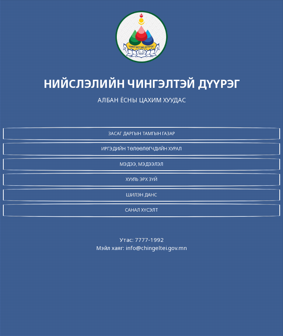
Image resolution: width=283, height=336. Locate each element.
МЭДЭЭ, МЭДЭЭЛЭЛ (141, 164)
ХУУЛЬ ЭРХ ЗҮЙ (141, 179)
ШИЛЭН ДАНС (141, 195)
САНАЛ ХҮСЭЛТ (141, 210)
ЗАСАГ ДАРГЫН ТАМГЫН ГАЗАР (141, 133)
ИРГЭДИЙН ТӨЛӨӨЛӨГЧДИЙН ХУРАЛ (141, 148)
